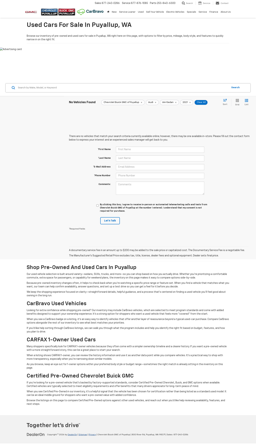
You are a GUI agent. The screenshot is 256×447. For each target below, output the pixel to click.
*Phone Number (102, 176)
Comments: (104, 184)
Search (235, 87)
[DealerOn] (36, 434)
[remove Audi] (152, 102)
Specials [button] (191, 12)
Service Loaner (127, 12)
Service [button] (203, 12)
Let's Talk (110, 220)
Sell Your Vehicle (155, 12)
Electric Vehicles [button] (175, 12)
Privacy (92, 435)
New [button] (114, 12)
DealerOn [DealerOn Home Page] (72, 435)
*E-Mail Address (102, 167)
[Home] (108, 12)
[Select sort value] (226, 102)
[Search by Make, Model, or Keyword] (123, 88)
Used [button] (141, 12)
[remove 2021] (186, 102)
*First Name (104, 149)
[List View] (246, 102)
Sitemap (83, 435)
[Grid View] (236, 102)
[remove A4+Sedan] (169, 102)
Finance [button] (213, 12)
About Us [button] (226, 12)
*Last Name (104, 158)
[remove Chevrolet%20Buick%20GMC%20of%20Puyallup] (123, 102)
